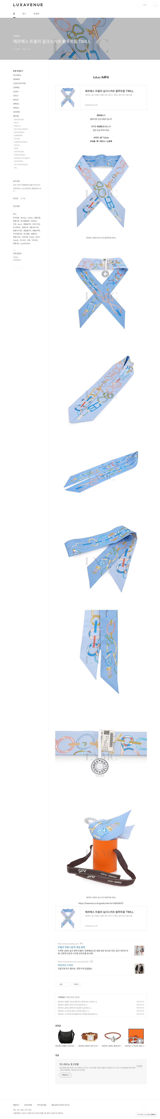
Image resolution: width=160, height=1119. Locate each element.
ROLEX (15, 99)
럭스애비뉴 (17, 75)
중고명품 (26, 233)
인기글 (23, 198)
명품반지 (34, 233)
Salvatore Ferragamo (22, 158)
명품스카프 (17, 237)
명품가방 (16, 221)
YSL (15, 167)
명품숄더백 (27, 224)
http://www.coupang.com (68, 944)
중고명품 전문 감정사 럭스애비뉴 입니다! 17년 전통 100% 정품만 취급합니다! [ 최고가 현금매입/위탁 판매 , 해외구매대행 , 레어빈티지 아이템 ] (97, 1068)
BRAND (16, 116)
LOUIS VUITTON (19, 83)
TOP (145, 1106)
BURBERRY (18, 135)
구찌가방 (35, 240)
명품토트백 (36, 230)
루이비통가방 (17, 233)
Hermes (23, 217)
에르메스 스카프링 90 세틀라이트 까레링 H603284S (77, 1014)
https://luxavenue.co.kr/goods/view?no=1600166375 (101, 903)
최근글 (15, 198)
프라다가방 (36, 224)
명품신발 (37, 217)
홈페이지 (16, 1105)
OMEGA (16, 103)
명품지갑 (16, 243)
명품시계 (25, 227)
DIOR (16, 148)
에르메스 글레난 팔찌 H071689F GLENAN (73, 1008)
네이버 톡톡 (28, 1105)
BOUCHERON (19, 132)
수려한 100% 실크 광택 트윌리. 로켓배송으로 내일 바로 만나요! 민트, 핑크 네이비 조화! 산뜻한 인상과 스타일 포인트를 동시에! (93, 952)
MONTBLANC (19, 151)
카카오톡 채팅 (41, 1105)
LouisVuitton (25, 243)
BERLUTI (17, 126)
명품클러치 (27, 230)
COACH (17, 145)
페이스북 (15, 268)
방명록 (36, 13)
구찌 (14, 224)
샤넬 (28, 240)
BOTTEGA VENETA (21, 129)
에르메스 (34, 221)
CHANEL (16, 87)
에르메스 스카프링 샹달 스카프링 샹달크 (72, 1011)
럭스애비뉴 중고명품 (69, 1064)
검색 (139, 5)
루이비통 (16, 217)
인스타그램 (21, 268)
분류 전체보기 (18, 71)
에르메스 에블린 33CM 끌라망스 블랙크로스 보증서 (76, 1001)
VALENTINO (18, 161)
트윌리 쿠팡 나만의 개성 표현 (71, 947)
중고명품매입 (25, 221)
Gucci (20, 224)
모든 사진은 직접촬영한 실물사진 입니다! (26, 185)
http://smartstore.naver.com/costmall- (73, 961)
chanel (15, 240)
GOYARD (16, 112)
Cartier (16, 91)
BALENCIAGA (19, 119)
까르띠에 (25, 237)
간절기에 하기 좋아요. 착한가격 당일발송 (75, 968)
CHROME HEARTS (20, 142)
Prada (31, 237)
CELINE (17, 138)
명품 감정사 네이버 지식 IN (60, 1105)
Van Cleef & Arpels (21, 164)
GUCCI (15, 95)
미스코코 (23, 240)
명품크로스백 (33, 227)
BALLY (16, 122)
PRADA (16, 107)
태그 (24, 13)
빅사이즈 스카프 (65, 965)
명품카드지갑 (17, 230)
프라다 (37, 237)
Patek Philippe (19, 154)
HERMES (61, 997)
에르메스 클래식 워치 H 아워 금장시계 (71, 1004)
